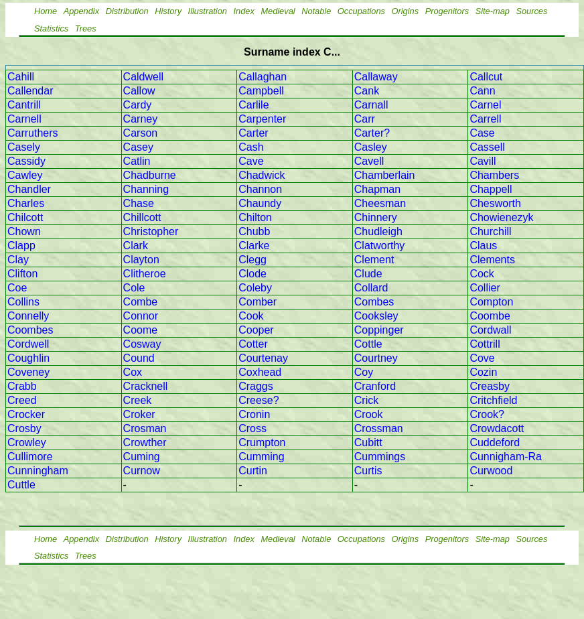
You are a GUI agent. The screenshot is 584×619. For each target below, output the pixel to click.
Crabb (22, 386)
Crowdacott (496, 428)
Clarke (253, 245)
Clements (492, 259)
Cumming (261, 456)
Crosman (145, 428)
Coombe (489, 316)
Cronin (254, 414)
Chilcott (25, 217)
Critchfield (493, 400)
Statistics (51, 28)
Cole (134, 287)
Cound (139, 358)
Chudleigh (378, 231)
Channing (146, 189)
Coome (140, 330)
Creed (22, 400)
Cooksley (376, 316)
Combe (140, 301)
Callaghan (262, 76)
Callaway (376, 76)
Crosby (24, 428)
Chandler (29, 189)
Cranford (375, 386)
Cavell (369, 161)
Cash (250, 147)
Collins (23, 301)
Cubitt (368, 442)
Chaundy (259, 203)
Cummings (379, 456)
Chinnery (375, 217)
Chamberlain (384, 175)
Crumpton (261, 442)
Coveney (28, 372)
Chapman (377, 189)
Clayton (141, 259)
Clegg (252, 259)
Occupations (361, 11)
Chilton (255, 217)
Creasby (489, 386)
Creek (137, 400)
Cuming (141, 456)
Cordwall (490, 330)
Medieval (278, 11)
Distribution (127, 11)
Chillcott (142, 217)
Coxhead (259, 372)
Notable (316, 11)
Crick (366, 400)
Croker (139, 414)
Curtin (252, 470)
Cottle (368, 344)
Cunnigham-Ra (505, 456)
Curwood (490, 470)
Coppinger (379, 330)
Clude (368, 273)
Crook (368, 414)
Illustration (207, 11)
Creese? (258, 400)
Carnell (24, 119)
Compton (491, 301)
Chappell (490, 189)
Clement (374, 259)
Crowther (145, 442)
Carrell (485, 119)
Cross (252, 428)
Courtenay (263, 358)
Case (481, 133)
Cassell (486, 147)
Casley (370, 147)
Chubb (254, 231)
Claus (483, 245)
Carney (140, 119)
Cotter (253, 344)
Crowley (26, 442)
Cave (250, 161)
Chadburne (149, 175)
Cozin (483, 372)
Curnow (141, 470)
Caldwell (143, 76)
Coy (363, 372)
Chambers (494, 175)
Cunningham (37, 470)
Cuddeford (494, 442)
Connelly (28, 316)
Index (244, 11)
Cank (366, 90)
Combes (374, 301)
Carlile (253, 105)
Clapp (21, 245)
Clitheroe (144, 273)
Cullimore (30, 456)
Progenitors (447, 11)
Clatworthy (379, 245)
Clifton (22, 273)
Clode (252, 273)
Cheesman (380, 203)
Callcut (485, 76)
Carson (140, 133)
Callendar (30, 90)
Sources (531, 11)
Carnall (371, 105)
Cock (481, 273)
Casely (23, 147)
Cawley (24, 175)
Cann (482, 90)
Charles (25, 203)
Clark (135, 245)
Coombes (30, 330)
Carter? (372, 133)
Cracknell (145, 386)
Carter (253, 133)
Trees (85, 28)
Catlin (137, 161)
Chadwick (261, 175)
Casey (138, 147)
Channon (260, 189)
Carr (364, 119)
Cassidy (26, 161)
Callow (139, 90)
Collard (371, 287)
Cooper (255, 330)
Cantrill (24, 105)
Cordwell (28, 344)
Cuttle (21, 484)
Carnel (485, 105)
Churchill (490, 231)
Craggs (255, 386)
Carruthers (32, 133)
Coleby (255, 287)
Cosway (142, 344)
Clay (18, 259)
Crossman (378, 428)
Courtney (376, 358)
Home (45, 11)
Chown (24, 231)
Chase (138, 203)
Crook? (486, 414)
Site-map (493, 11)
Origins (405, 11)
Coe (17, 287)
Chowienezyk (501, 217)
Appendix (81, 11)
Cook (250, 316)
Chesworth (494, 203)
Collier (484, 287)
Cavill (482, 161)
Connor (140, 316)
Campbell (261, 90)
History (168, 11)
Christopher (151, 231)
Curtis (368, 470)
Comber (257, 301)
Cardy (137, 105)
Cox (132, 372)
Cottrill (484, 344)
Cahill (20, 76)
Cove (481, 358)
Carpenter (262, 119)
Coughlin (28, 358)
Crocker (26, 414)
